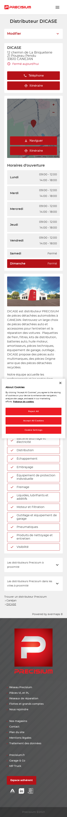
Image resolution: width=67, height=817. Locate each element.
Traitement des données (25, 743)
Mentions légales (20, 738)
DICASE (11, 604)
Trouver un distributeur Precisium (25, 597)
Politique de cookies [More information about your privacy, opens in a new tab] (23, 402)
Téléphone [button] (33, 75)
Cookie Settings (34, 430)
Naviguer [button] (33, 140)
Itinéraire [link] (33, 86)
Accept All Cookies (33, 421)
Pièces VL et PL (19, 693)
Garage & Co (17, 761)
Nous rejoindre (18, 709)
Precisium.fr (17, 755)
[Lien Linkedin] (21, 791)
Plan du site (16, 732)
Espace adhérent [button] (21, 780)
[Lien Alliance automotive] (12, 791)
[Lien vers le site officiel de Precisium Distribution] (17, 7)
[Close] (60, 383)
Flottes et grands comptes (26, 704)
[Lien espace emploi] (30, 791)
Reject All (33, 412)
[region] (33, 409)
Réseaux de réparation (23, 698)
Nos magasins (18, 721)
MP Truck (15, 766)
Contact (14, 727)
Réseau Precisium (20, 687)
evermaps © (55, 614)
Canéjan (11, 600)
